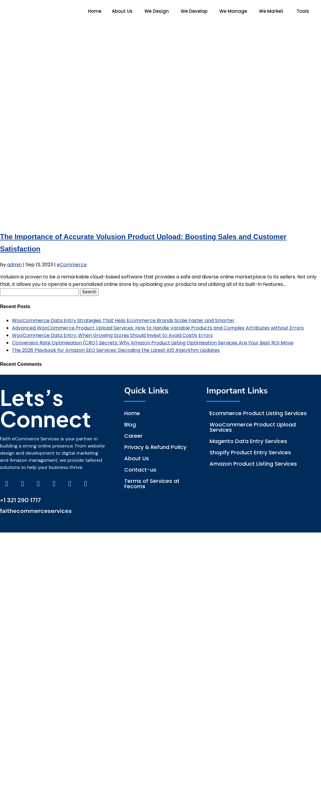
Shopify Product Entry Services (250, 452)
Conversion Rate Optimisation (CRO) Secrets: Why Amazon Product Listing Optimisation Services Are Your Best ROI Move (152, 342)
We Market (271, 11)
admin (14, 264)
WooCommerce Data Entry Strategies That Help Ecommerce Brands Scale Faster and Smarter (123, 320)
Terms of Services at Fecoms (152, 483)
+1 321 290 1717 (20, 500)
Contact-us (140, 469)
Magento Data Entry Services (248, 441)
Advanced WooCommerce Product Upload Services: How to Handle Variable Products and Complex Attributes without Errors (158, 327)
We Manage (233, 11)
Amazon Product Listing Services (253, 463)
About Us (122, 11)
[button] (123, 11)
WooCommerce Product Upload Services (253, 427)
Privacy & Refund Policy (155, 447)
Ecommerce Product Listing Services (258, 413)
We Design (156, 11)
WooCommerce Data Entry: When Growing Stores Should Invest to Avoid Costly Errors (112, 335)
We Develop (194, 11)
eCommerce (72, 264)
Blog (130, 424)
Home (94, 11)
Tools (303, 11)
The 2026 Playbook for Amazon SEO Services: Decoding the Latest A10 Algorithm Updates (116, 350)
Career (133, 435)
